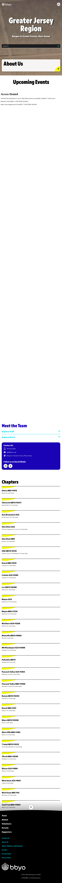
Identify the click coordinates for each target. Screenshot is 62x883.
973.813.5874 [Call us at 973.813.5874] (11, 449)
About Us (5, 842)
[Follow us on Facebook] (10, 466)
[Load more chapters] (31, 807)
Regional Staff (31, 431)
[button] (58, 4)
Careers (4, 850)
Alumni (5, 820)
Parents (5, 828)
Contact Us (5, 838)
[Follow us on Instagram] (6, 466)
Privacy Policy (6, 854)
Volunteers (6, 824)
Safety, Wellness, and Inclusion (12, 846)
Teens (4, 815)
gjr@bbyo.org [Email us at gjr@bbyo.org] (11, 452)
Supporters (7, 832)
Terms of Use (6, 858)
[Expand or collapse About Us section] (57, 68)
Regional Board (31, 437)
